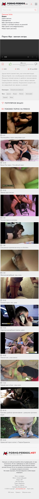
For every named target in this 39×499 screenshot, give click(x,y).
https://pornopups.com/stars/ (10, 22)
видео (15, 94)
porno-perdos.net (20, 489)
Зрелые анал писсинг (7, 192)
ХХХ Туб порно (19, 481)
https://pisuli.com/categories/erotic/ (13, 26)
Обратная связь (26, 492)
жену (11, 97)
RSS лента (11, 492)
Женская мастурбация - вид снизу (11, 275)
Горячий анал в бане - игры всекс (11, 385)
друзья (9, 94)
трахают (5, 97)
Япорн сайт (19, 480)
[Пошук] (35, 10)
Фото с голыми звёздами (19, 478)
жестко (21, 94)
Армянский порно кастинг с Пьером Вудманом (15, 442)
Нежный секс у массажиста (9, 358)
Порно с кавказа (19, 485)
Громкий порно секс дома (9, 303)
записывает (29, 94)
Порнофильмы (6, 20)
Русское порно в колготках (9, 220)
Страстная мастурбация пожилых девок (13, 330)
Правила (18, 492)
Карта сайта (30, 489)
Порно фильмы (6, 18)
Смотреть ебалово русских (19, 487)
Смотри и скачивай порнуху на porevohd (14, 24)
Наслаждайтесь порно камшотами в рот (13, 137)
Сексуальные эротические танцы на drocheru (14, 247)
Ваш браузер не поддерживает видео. (19, 50)
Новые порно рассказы (9, 29)
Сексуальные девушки (17, 90)
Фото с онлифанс (19, 476)
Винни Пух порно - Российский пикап (12, 165)
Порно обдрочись (19, 483)
